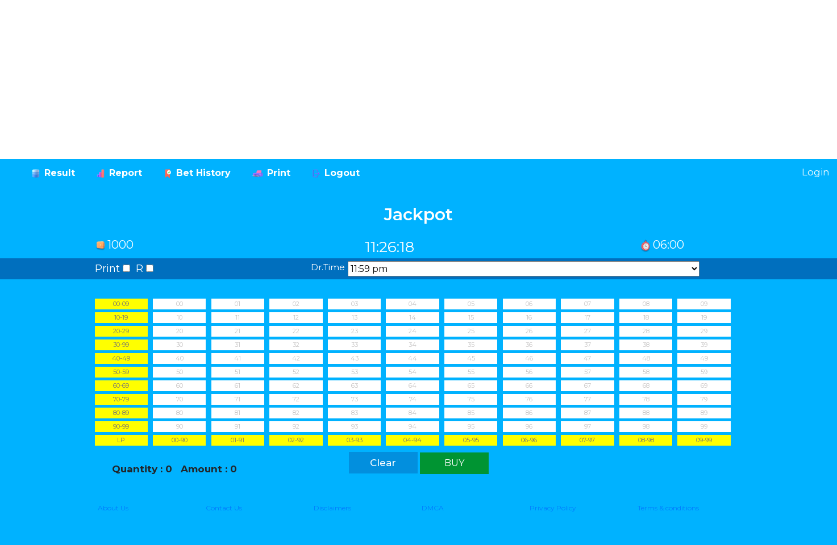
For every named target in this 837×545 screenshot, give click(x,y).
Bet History (203, 172)
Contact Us (224, 508)
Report (125, 172)
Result (59, 172)
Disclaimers (332, 508)
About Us (113, 508)
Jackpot (418, 214)
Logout (342, 172)
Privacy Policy (553, 508)
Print (278, 172)
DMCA (433, 508)
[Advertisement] (341, 79)
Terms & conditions (668, 508)
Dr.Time (328, 267)
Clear (383, 462)
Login (816, 172)
